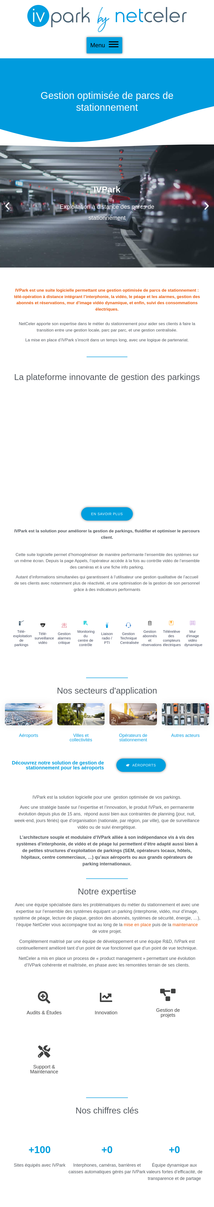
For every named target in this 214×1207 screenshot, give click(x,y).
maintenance (185, 924)
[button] (7, 206)
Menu (97, 45)
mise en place (137, 924)
